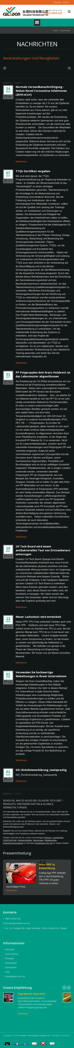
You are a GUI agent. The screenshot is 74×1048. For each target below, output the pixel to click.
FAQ (7, 972)
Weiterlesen (21, 161)
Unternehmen (11, 954)
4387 (8, 97)
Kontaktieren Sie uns (43, 843)
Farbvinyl (48, 837)
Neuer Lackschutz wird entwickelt (38, 617)
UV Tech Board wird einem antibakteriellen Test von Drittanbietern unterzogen (43, 550)
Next (69, 987)
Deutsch (65, 2)
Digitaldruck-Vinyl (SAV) (31, 993)
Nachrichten (65, 30)
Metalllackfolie (51, 840)
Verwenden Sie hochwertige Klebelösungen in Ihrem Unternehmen (41, 674)
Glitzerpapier (38, 840)
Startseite (9, 949)
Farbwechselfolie (25, 840)
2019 (8, 181)
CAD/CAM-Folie (10, 840)
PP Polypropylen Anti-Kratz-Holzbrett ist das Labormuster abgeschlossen (43, 374)
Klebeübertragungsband (13, 843)
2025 (8, 780)
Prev (64, 987)
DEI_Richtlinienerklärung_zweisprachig (41, 770)
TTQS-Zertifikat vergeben (33, 171)
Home (55, 30)
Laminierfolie (58, 837)
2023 (8, 682)
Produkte (9, 958)
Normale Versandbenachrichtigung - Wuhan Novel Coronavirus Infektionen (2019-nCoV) (41, 90)
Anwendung (11, 963)
